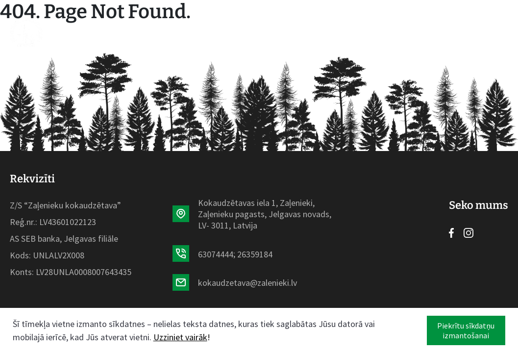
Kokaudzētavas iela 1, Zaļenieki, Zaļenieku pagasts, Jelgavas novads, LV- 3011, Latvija (264, 214)
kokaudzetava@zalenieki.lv (247, 282)
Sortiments (158, 31)
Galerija (333, 31)
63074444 (215, 254)
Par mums (285, 31)
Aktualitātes (224, 31)
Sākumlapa (98, 31)
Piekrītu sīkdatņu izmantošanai (465, 330)
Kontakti (380, 31)
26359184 (254, 254)
